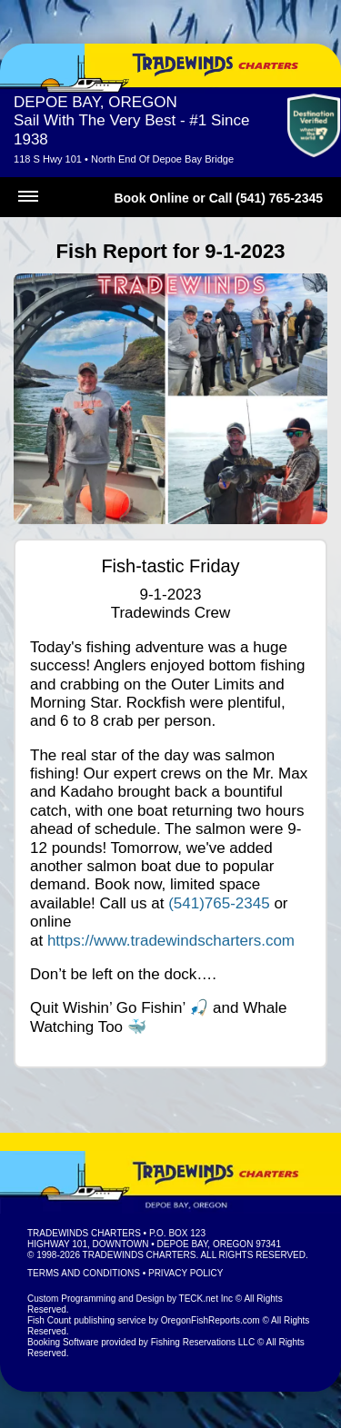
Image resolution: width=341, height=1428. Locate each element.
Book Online (151, 198)
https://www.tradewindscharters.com (171, 940)
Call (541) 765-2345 (266, 198)
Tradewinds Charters (84, 1233)
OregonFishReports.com (210, 1320)
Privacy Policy (185, 1273)
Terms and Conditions (83, 1273)
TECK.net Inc (206, 1299)
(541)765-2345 (219, 903)
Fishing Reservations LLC (203, 1342)
